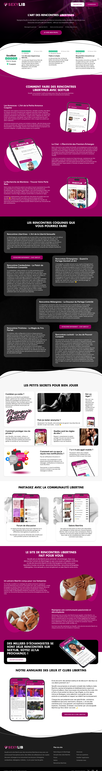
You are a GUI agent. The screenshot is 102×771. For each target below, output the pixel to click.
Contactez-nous (81, 760)
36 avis (14, 61)
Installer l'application (82, 757)
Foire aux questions (82, 755)
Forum (55, 757)
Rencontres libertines (59, 763)
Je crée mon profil (51, 32)
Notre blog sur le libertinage (61, 752)
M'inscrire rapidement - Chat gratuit (26, 257)
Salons (55, 760)
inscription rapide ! (17, 660)
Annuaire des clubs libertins (74, 714)
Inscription (77, 4)
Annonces (79, 752)
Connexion (92, 4)
